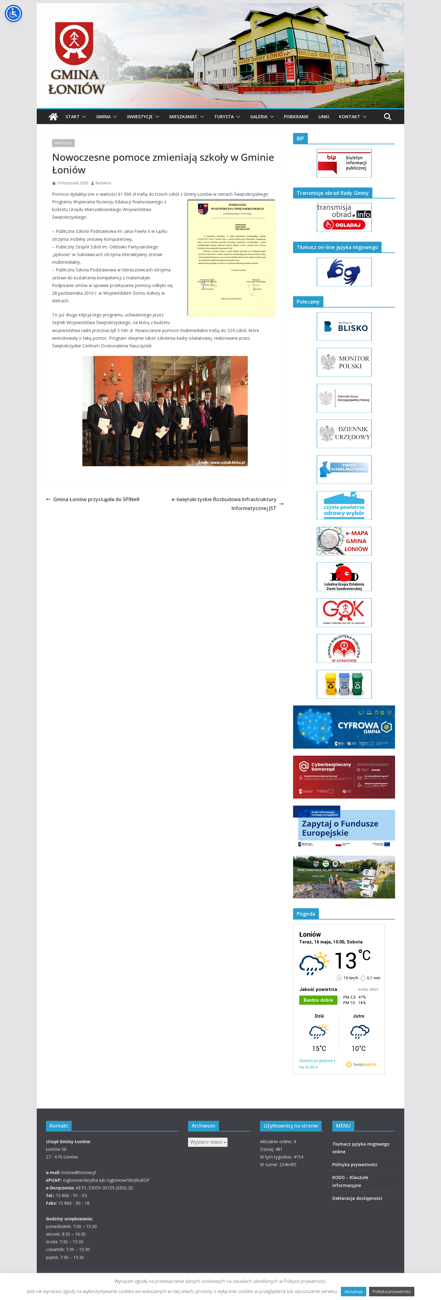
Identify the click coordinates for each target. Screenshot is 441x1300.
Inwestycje (140, 116)
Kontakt (349, 116)
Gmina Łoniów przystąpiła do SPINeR (93, 499)
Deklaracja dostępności (357, 1198)
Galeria (258, 116)
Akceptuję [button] (354, 1291)
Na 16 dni (307, 1067)
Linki (323, 116)
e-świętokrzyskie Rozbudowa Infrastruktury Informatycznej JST (228, 504)
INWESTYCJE (63, 143)
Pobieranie (296, 116)
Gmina (103, 116)
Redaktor (103, 183)
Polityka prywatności (354, 1164)
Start (73, 116)
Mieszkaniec (183, 116)
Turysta (224, 116)
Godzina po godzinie (316, 1061)
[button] (83, 116)
